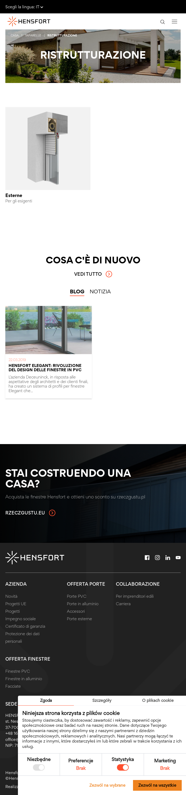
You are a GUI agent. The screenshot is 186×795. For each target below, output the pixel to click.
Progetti (12, 611)
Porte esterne (79, 618)
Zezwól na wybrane (107, 785)
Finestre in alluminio (23, 678)
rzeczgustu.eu (30, 513)
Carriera (123, 603)
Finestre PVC (17, 671)
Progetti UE (15, 603)
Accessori (76, 611)
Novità (11, 596)
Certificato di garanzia (25, 626)
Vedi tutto (93, 274)
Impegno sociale (20, 618)
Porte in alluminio (82, 603)
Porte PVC (76, 596)
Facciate (13, 686)
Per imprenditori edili (135, 596)
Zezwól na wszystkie (157, 785)
